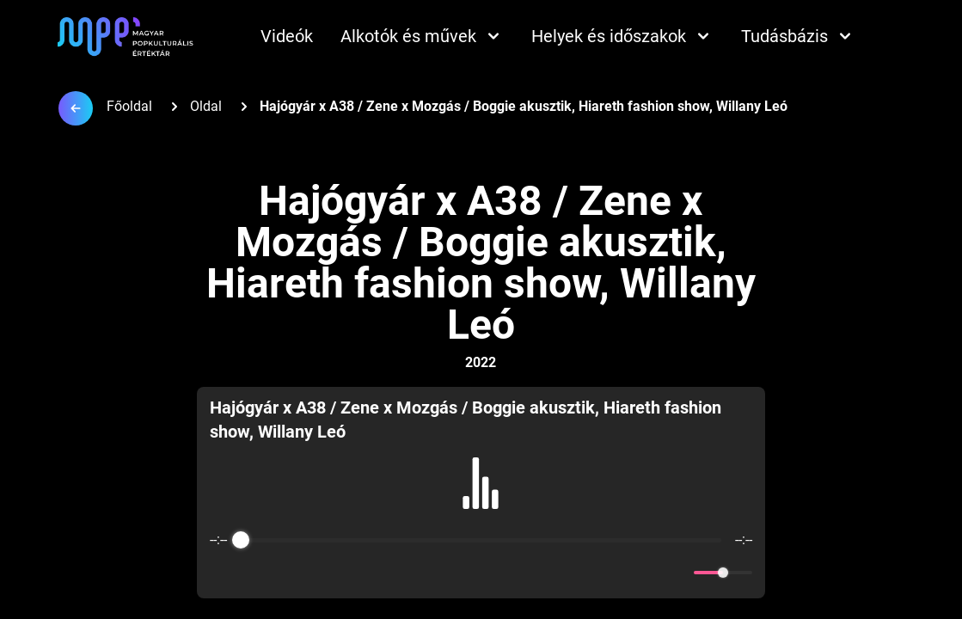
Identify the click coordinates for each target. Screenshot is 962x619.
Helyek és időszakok (622, 36)
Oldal (206, 106)
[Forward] (519, 573)
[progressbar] (481, 540)
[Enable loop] (221, 572)
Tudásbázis (798, 36)
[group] (481, 492)
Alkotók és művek (422, 36)
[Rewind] (444, 573)
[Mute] (677, 572)
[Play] (481, 572)
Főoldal (129, 106)
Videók (286, 36)
